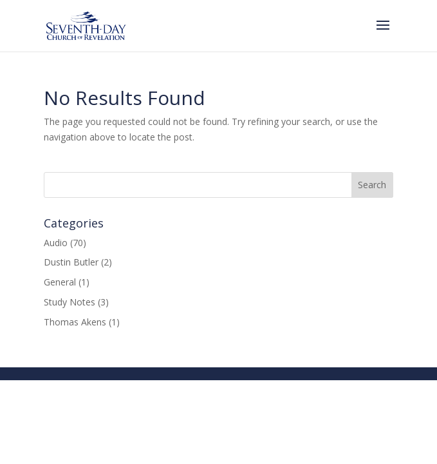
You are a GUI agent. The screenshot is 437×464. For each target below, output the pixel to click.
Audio (56, 243)
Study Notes (69, 302)
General (60, 282)
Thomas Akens (75, 322)
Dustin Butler (71, 262)
